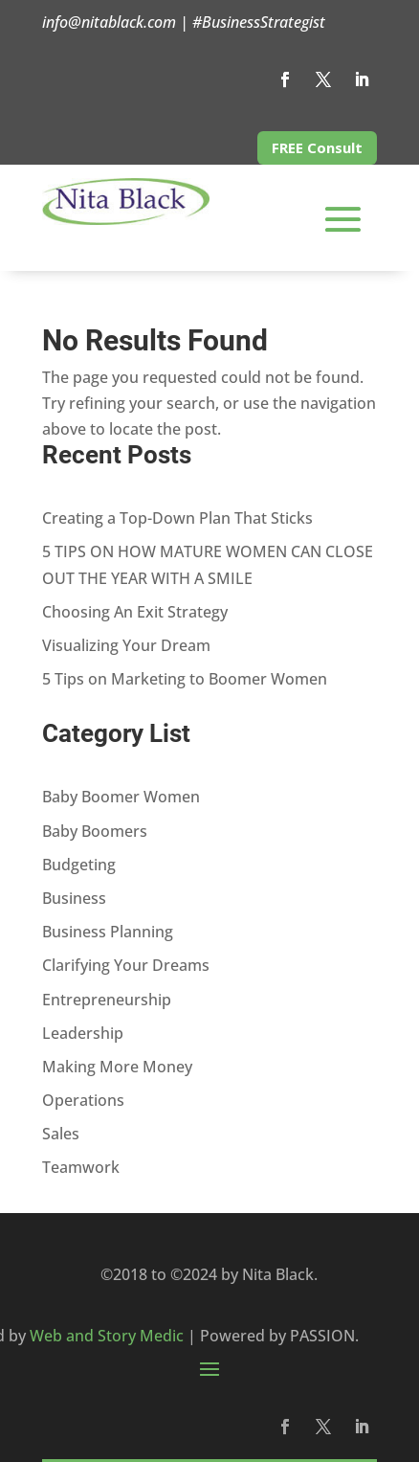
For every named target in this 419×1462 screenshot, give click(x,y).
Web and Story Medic (107, 1335)
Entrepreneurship (106, 999)
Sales (60, 1133)
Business (74, 898)
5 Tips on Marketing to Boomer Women (184, 678)
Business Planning (107, 931)
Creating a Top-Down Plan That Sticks (177, 518)
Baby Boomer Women (121, 796)
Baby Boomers (94, 831)
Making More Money (117, 1066)
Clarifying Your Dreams (126, 965)
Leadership (82, 1033)
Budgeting (79, 864)
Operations (83, 1100)
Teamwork (81, 1167)
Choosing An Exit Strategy (135, 611)
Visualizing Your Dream (126, 645)
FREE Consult (317, 147)
